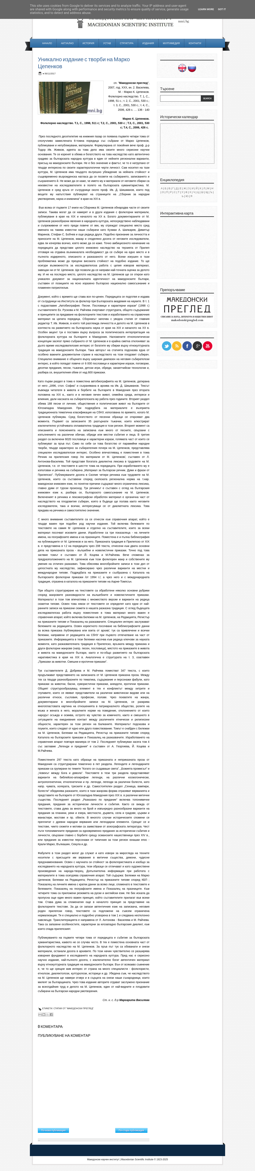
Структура (126, 43)
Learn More (206, 9)
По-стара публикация (131, 1130)
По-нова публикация (53, 1130)
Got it (222, 9)
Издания (148, 43)
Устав (107, 43)
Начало (47, 43)
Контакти (195, 43)
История (88, 43)
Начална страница (92, 1129)
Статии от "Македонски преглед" (73, 1008)
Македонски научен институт (103, 1159)
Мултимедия (171, 43)
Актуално (67, 43)
